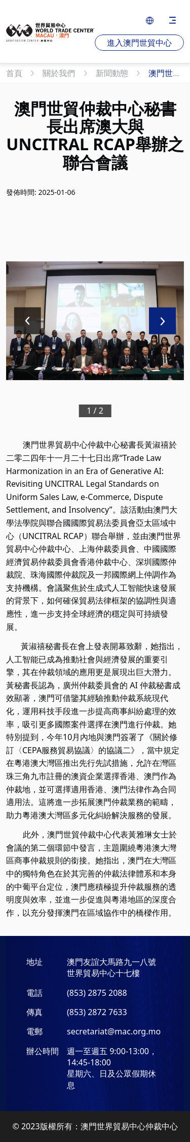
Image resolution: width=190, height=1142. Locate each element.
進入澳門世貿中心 (139, 43)
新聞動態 (113, 73)
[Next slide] (162, 321)
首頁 (15, 73)
